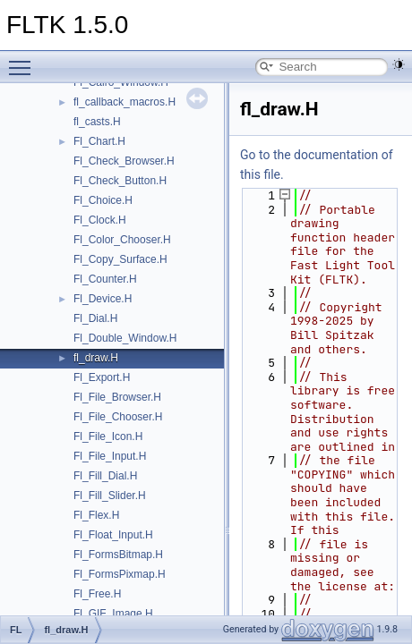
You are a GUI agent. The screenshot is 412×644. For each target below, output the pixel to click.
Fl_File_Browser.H (117, 397)
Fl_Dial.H (95, 318)
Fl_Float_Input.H (113, 535)
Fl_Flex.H (96, 515)
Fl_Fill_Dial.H (105, 476)
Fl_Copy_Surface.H (120, 259)
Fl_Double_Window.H (124, 338)
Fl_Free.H (97, 594)
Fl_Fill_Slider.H (109, 495)
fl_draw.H (95, 358)
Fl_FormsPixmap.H (119, 574)
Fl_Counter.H (105, 279)
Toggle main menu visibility (24, 60)
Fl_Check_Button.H (120, 180)
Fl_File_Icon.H (107, 436)
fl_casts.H (97, 121)
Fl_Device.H (102, 298)
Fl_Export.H (101, 377)
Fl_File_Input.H (109, 456)
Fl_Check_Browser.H (124, 161)
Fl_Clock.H (99, 220)
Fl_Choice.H (103, 200)
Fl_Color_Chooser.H (122, 239)
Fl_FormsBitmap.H (118, 554)
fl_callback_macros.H (124, 102)
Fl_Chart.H (99, 141)
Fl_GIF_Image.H (113, 613)
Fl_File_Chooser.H (117, 417)
